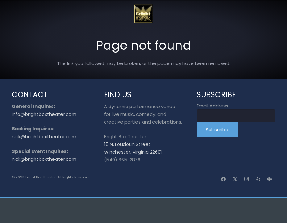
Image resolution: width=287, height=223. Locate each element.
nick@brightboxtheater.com (44, 136)
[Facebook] (223, 179)
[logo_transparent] (143, 13)
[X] (235, 179)
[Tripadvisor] (270, 179)
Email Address (214, 106)
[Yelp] (258, 179)
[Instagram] (246, 179)
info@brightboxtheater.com (44, 114)
